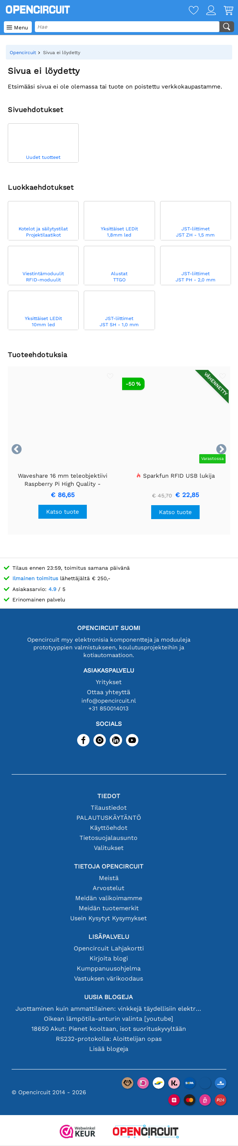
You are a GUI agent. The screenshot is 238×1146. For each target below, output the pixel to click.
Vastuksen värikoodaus (108, 978)
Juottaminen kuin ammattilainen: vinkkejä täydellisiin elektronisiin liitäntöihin (109, 1008)
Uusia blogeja (108, 997)
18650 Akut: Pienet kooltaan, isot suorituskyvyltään (108, 1028)
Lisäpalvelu (108, 936)
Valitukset (109, 847)
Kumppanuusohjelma (109, 968)
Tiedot (108, 796)
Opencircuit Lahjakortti (109, 948)
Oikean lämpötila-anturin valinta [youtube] (108, 1018)
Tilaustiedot (109, 807)
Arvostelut (108, 888)
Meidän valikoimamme (108, 898)
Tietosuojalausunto (108, 837)
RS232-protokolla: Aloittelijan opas (109, 1038)
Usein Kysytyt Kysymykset (108, 918)
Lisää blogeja (108, 1048)
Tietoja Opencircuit (108, 866)
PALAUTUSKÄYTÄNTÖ (108, 817)
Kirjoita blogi (109, 958)
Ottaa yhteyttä (108, 692)
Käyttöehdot (109, 827)
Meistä (109, 878)
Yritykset (109, 682)
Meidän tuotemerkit (109, 908)
